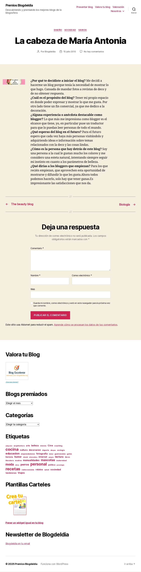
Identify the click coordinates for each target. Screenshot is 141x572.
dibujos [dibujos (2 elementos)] (53, 450)
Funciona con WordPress (55, 564)
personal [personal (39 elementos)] (38, 464)
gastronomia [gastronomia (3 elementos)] (60, 454)
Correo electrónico (82, 276)
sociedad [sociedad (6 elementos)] (55, 469)
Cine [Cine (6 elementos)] (50, 445)
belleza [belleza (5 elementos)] (35, 446)
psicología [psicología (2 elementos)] (60, 465)
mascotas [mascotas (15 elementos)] (48, 460)
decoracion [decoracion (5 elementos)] (35, 450)
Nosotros (116, 11)
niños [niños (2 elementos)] (17, 465)
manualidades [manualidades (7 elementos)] (31, 460)
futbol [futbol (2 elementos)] (51, 454)
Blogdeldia (49, 52)
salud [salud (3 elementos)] (46, 470)
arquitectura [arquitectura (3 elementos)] (19, 446)
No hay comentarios (94, 52)
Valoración (118, 7)
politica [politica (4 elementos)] (51, 465)
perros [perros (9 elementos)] (25, 464)
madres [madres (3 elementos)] (18, 461)
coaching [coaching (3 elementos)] (58, 446)
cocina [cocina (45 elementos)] (12, 449)
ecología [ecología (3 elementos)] (61, 450)
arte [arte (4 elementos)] (28, 446)
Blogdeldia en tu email (18, 543)
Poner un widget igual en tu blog (24, 523)
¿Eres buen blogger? (12, 382)
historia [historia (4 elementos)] (9, 457)
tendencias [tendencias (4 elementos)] (11, 473)
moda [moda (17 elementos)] (10, 465)
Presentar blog (84, 7)
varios (83, 30)
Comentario (37, 248)
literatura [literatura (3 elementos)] (10, 461)
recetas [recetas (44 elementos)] (13, 469)
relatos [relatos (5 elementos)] (39, 470)
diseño (58, 30)
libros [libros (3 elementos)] (67, 457)
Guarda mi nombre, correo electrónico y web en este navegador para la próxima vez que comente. (71, 304)
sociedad (70, 30)
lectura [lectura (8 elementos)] (59, 456)
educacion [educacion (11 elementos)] (13, 453)
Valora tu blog (102, 7)
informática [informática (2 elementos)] (33, 457)
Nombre (35, 276)
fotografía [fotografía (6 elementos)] (42, 454)
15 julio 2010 (69, 52)
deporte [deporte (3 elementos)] (45, 450)
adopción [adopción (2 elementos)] (9, 446)
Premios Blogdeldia (20, 5)
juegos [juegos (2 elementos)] (51, 457)
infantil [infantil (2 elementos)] (25, 457)
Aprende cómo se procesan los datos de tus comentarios (85, 324)
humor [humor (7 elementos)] (18, 457)
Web (33, 289)
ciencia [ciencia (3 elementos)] (43, 446)
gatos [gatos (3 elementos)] (69, 454)
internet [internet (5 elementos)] (43, 457)
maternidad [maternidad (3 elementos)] (61, 461)
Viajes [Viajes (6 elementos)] (21, 473)
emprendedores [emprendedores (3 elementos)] (28, 454)
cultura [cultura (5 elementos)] (23, 450)
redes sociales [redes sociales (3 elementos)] (28, 470)
